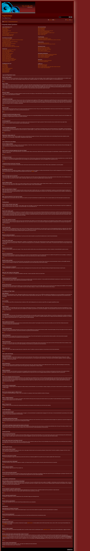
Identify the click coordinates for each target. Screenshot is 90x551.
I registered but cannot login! (6, 30)
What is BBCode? (5, 64)
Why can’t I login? (5, 31)
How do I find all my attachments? (43, 61)
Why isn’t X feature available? (42, 65)
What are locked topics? (6, 71)
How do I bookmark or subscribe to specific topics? (45, 55)
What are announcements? (6, 69)
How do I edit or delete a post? (7, 50)
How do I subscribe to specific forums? (44, 56)
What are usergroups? (41, 29)
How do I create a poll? (5, 52)
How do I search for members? (42, 50)
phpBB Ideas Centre (46, 529)
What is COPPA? (5, 28)
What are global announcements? (7, 68)
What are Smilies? (5, 66)
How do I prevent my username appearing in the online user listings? (12, 39)
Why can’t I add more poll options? (7, 53)
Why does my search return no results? (44, 48)
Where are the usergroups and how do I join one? (45, 30)
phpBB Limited (29, 522)
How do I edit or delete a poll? (6, 54)
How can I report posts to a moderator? (8, 58)
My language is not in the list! (6, 42)
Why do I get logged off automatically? (8, 34)
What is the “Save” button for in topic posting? (9, 59)
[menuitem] (54, 20)
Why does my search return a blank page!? (44, 49)
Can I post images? (5, 67)
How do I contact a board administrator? (44, 67)
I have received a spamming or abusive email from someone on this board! (49, 39)
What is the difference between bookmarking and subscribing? (47, 54)
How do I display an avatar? (6, 44)
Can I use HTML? (5, 65)
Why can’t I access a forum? (6, 55)
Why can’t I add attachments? (6, 56)
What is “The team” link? (41, 34)
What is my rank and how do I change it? (8, 45)
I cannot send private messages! (43, 37)
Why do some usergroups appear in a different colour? (46, 32)
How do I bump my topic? (6, 61)
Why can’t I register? (5, 29)
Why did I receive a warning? (6, 57)
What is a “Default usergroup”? (42, 33)
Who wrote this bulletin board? (42, 64)
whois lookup (4, 536)
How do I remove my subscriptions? (43, 57)
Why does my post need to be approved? (8, 60)
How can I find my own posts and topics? (44, 51)
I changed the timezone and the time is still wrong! (9, 41)
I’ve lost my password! (5, 33)
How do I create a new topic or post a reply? (9, 49)
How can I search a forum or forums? (43, 47)
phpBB (33, 171)
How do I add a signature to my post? (8, 51)
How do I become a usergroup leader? (44, 31)
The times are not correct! (6, 40)
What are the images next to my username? (9, 43)
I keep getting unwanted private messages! (44, 38)
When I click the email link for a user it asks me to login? (10, 46)
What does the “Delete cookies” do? (7, 35)
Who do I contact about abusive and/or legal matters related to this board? (49, 66)
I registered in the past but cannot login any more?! (10, 32)
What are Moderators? (41, 28)
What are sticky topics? (5, 70)
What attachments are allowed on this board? (45, 60)
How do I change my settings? (6, 38)
